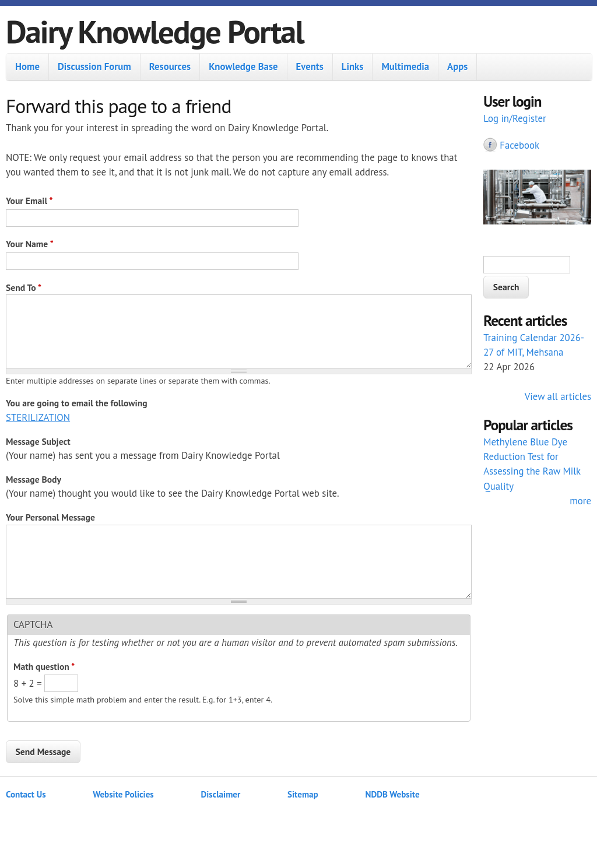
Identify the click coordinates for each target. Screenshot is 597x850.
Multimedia (405, 66)
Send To (23, 287)
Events (310, 66)
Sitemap (302, 794)
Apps (457, 66)
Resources (170, 66)
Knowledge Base (243, 66)
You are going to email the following (77, 403)
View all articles (558, 396)
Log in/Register (514, 118)
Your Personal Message (50, 517)
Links (353, 66)
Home (27, 66)
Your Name (30, 244)
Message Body (33, 479)
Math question (44, 666)
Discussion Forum (94, 66)
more (580, 500)
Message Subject (38, 441)
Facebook (519, 145)
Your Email (29, 200)
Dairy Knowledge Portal (155, 31)
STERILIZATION (38, 417)
